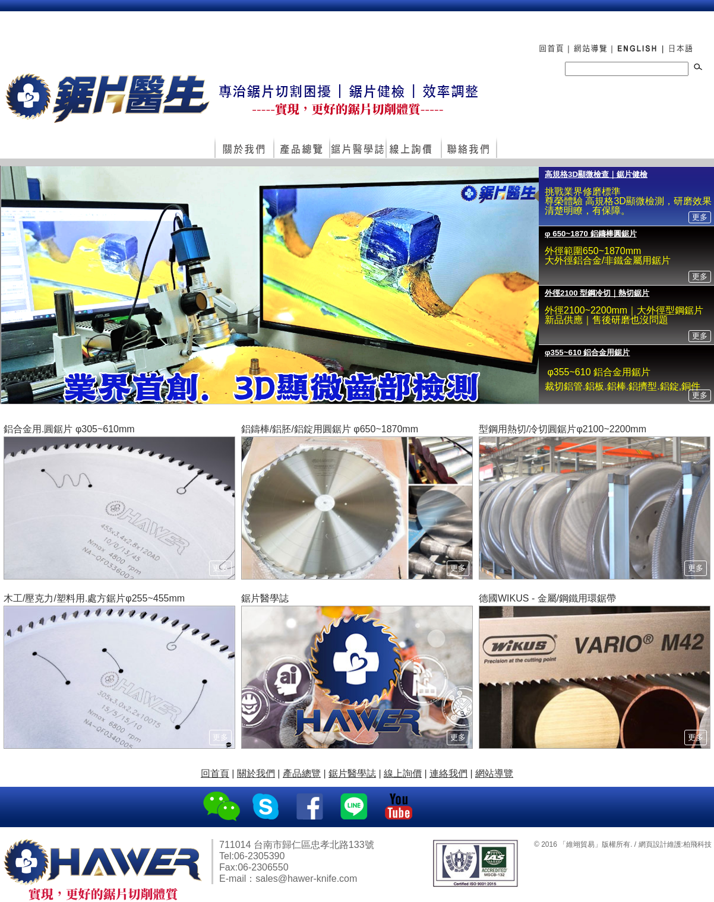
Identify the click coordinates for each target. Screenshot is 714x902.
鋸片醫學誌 (357, 148)
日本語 (682, 42)
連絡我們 (469, 148)
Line (355, 807)
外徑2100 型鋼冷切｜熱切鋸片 (597, 293)
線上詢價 (413, 148)
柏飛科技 (697, 844)
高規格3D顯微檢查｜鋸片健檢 (596, 174)
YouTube (400, 807)
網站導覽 (589, 42)
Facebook (311, 807)
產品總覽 (301, 148)
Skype (266, 807)
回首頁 (547, 42)
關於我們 (243, 148)
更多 (699, 217)
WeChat (222, 807)
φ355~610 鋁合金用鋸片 (587, 352)
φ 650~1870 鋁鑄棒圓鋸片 (591, 233)
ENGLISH (636, 42)
